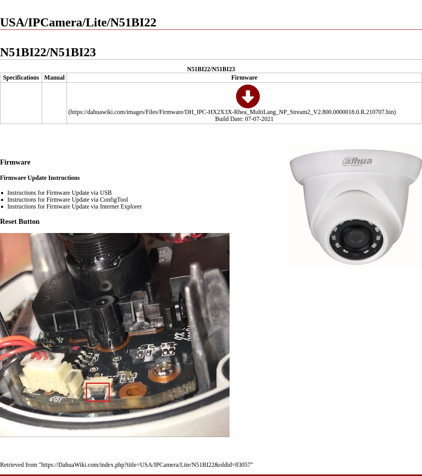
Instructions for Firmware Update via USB (59, 192)
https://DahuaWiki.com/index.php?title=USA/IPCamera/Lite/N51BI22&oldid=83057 (146, 464)
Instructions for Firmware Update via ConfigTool (67, 199)
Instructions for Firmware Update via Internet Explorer (74, 206)
